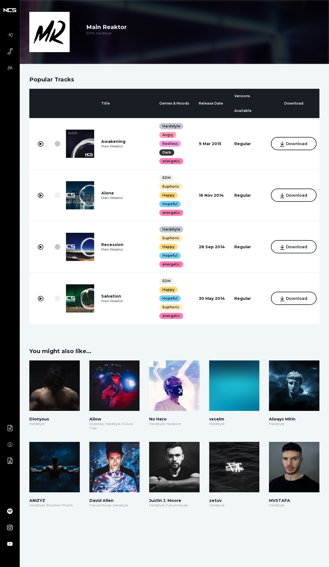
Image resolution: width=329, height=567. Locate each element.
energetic (171, 161)
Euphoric (170, 186)
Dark (166, 152)
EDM (166, 178)
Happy (168, 195)
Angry (167, 135)
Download (293, 144)
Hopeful (169, 204)
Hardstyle (171, 126)
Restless (170, 143)
